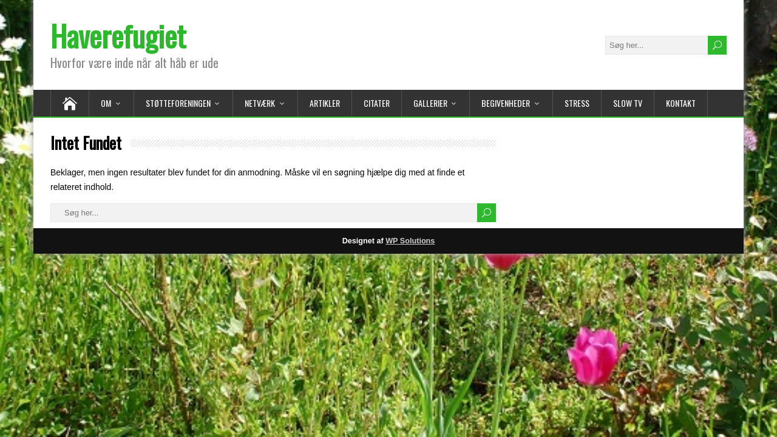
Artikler (325, 103)
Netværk (260, 103)
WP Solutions (410, 241)
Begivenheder (505, 103)
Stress (577, 103)
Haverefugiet (118, 35)
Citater (377, 103)
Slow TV (627, 103)
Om (106, 103)
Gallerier (430, 103)
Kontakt (681, 103)
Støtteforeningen (178, 103)
